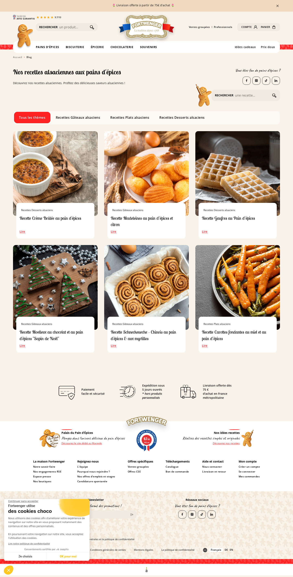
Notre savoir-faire (44, 468)
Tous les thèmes (32, 117)
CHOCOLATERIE (121, 47)
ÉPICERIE (97, 47)
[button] (249, 27)
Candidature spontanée (92, 483)
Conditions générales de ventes (108, 551)
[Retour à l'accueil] (24, 36)
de (226, 551)
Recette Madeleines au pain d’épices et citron (144, 221)
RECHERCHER (48, 27)
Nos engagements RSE (47, 473)
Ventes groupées (199, 27)
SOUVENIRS (148, 47)
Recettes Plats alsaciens (129, 117)
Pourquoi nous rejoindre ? (93, 473)
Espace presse (42, 478)
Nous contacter (212, 468)
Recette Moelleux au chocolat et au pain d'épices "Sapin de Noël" (54, 336)
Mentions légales (143, 551)
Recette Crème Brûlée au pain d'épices (53, 218)
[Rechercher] (73, 27)
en (231, 551)
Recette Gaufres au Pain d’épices (231, 218)
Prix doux (268, 47)
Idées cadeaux (245, 47)
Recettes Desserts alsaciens (181, 117)
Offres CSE (134, 473)
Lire (22, 232)
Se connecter (247, 473)
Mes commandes (249, 478)
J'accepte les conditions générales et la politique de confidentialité (94, 541)
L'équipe (82, 468)
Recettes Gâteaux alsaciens (78, 117)
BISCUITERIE (75, 47)
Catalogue (172, 468)
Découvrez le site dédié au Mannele (81, 445)
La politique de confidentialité (178, 551)
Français (216, 551)
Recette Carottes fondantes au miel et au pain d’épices (237, 336)
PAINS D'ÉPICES (47, 47)
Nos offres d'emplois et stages (96, 478)
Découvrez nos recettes (226, 445)
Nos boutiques (42, 483)
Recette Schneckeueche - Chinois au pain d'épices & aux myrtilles (146, 336)
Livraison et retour (214, 473)
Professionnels (223, 27)
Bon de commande (177, 473)
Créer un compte (249, 468)
